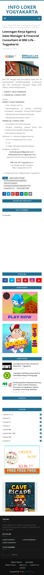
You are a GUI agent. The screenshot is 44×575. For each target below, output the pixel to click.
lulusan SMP (22, 437)
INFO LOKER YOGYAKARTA (22, 9)
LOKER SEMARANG (29, 540)
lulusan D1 (22, 418)
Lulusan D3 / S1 (9, 188)
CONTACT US (34, 565)
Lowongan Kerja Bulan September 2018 (17, 186)
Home (4, 25)
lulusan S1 (22, 426)
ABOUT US (23, 565)
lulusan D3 (22, 422)
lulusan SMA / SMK (14, 25)
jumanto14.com (29, 572)
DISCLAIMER (29, 562)
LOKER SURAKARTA (9, 543)
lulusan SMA (22, 430)
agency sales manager (17, 178)
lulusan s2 (22, 441)
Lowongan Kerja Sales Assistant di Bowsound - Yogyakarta (26, 365)
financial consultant (10, 183)
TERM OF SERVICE (16, 562)
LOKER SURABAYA (8, 540)
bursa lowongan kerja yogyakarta (15, 181)
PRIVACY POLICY (10, 565)
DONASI (22, 568)
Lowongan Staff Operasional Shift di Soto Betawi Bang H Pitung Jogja (26, 374)
